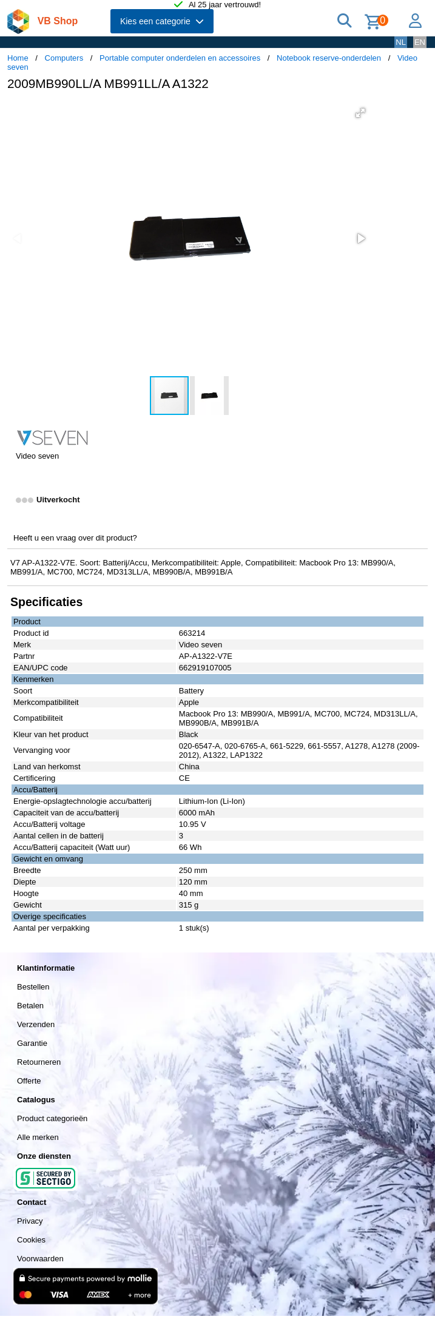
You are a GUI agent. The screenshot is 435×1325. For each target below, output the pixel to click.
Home (18, 57)
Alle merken (38, 1137)
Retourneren (39, 1062)
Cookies (31, 1239)
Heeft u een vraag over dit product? (75, 537)
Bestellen (33, 986)
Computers (64, 57)
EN (419, 42)
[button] (360, 113)
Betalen (30, 1005)
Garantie (32, 1043)
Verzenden (36, 1024)
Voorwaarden (40, 1258)
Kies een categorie (162, 21)
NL (401, 42)
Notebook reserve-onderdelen (329, 57)
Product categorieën (52, 1118)
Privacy (30, 1221)
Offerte (29, 1080)
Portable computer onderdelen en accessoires (179, 57)
